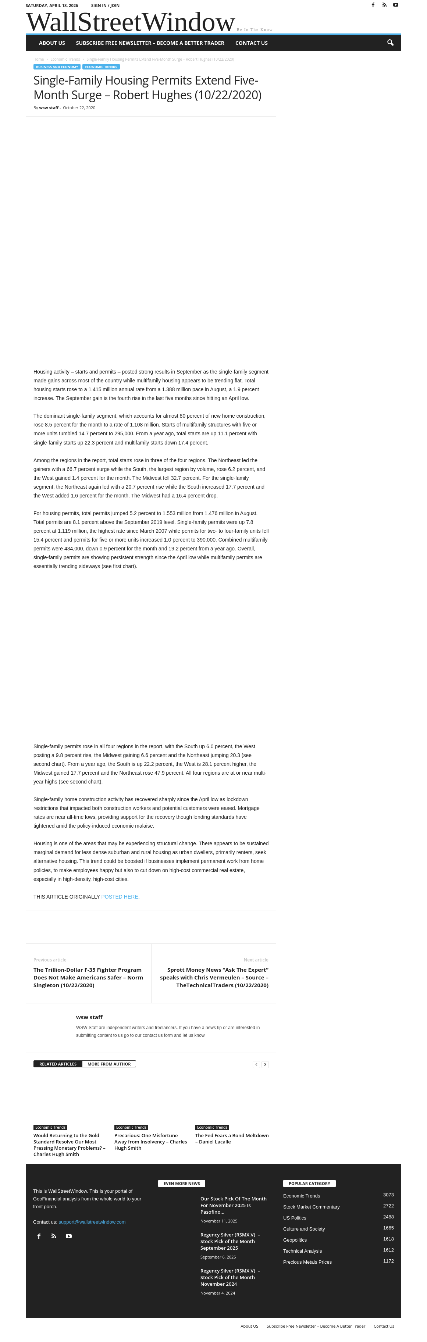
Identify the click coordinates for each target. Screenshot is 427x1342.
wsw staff (48, 107)
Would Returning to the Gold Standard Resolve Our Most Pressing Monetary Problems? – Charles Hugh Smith (69, 1144)
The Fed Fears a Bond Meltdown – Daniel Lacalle (232, 1138)
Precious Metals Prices (307, 1262)
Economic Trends (65, 59)
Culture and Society (304, 1229)
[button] (390, 43)
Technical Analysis (302, 1251)
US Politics (294, 1218)
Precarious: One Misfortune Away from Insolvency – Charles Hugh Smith (150, 1141)
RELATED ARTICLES (57, 1064)
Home (38, 59)
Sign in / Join (105, 5)
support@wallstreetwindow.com (91, 1222)
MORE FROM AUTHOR (109, 1064)
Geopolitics (295, 1240)
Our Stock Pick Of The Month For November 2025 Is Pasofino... (233, 1205)
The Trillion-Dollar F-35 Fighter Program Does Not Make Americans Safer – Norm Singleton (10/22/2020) (88, 977)
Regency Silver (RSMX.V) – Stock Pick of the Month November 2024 (230, 1277)
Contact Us (251, 42)
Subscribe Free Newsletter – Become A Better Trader (150, 42)
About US (52, 42)
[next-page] (265, 1064)
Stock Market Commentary (311, 1207)
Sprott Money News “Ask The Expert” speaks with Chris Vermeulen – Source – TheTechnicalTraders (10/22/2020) (214, 977)
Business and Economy (57, 66)
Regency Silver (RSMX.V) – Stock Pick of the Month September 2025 (230, 1241)
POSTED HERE (119, 897)
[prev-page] (256, 1064)
